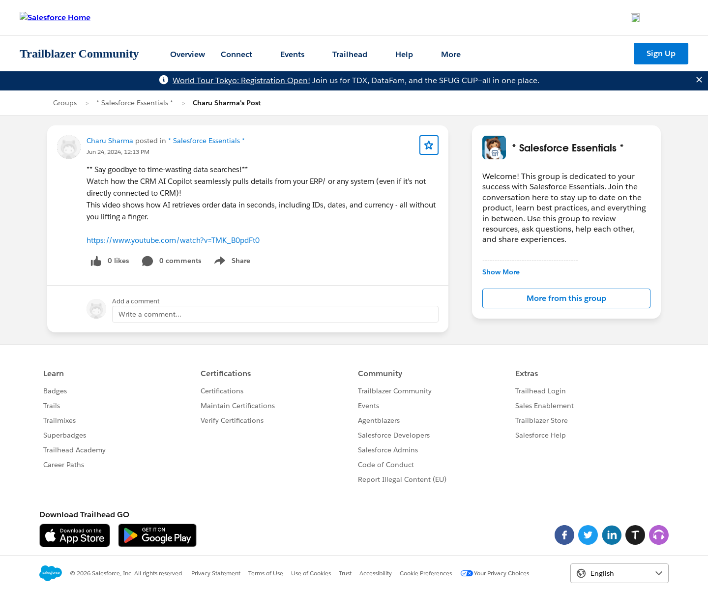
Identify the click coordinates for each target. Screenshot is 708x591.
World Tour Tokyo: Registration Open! (241, 80)
